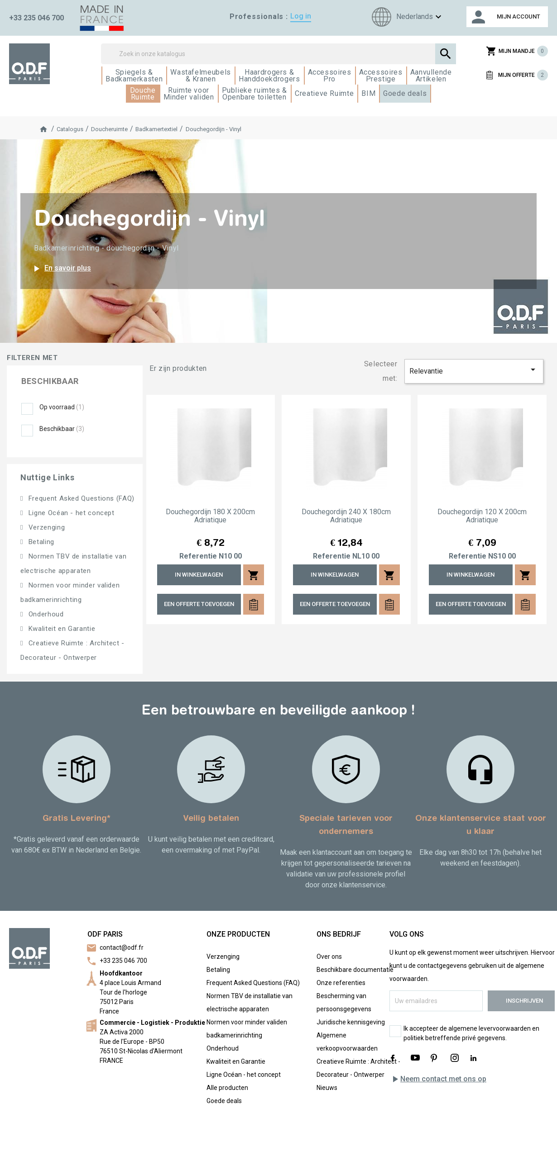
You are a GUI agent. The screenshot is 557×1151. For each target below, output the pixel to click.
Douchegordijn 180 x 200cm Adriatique (210, 516)
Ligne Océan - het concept (70, 513)
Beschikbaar (61, 428)
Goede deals (224, 1100)
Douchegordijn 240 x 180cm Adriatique (346, 516)
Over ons (329, 956)
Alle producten (227, 1087)
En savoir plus (61, 268)
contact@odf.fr (122, 947)
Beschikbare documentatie (355, 969)
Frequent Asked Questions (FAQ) (80, 498)
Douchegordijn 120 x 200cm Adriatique (482, 516)
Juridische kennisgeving (351, 1022)
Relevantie (474, 369)
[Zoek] (278, 53)
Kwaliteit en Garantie (60, 629)
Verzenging (45, 527)
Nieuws (327, 1087)
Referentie (198, 556)
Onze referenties (341, 982)
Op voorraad (61, 407)
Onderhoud (44, 614)
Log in (300, 16)
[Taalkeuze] (405, 17)
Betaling (40, 542)
